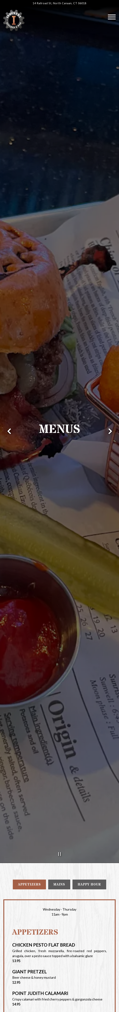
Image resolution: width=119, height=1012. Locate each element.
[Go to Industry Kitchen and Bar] (59, 3)
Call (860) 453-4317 (59, 994)
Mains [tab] (59, 738)
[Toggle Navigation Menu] (112, 17)
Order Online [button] (60, 1006)
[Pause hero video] (59, 707)
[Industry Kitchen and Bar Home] (13, 20)
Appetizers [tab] (29, 738)
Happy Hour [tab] (89, 738)
